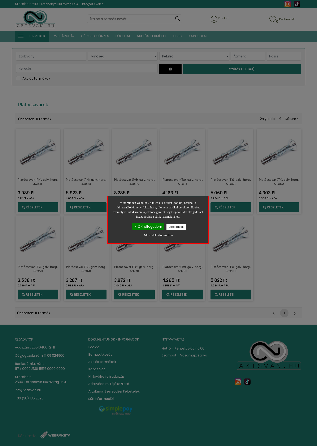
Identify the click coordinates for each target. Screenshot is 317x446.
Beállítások (176, 227)
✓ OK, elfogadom (148, 226)
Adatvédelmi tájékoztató (158, 235)
